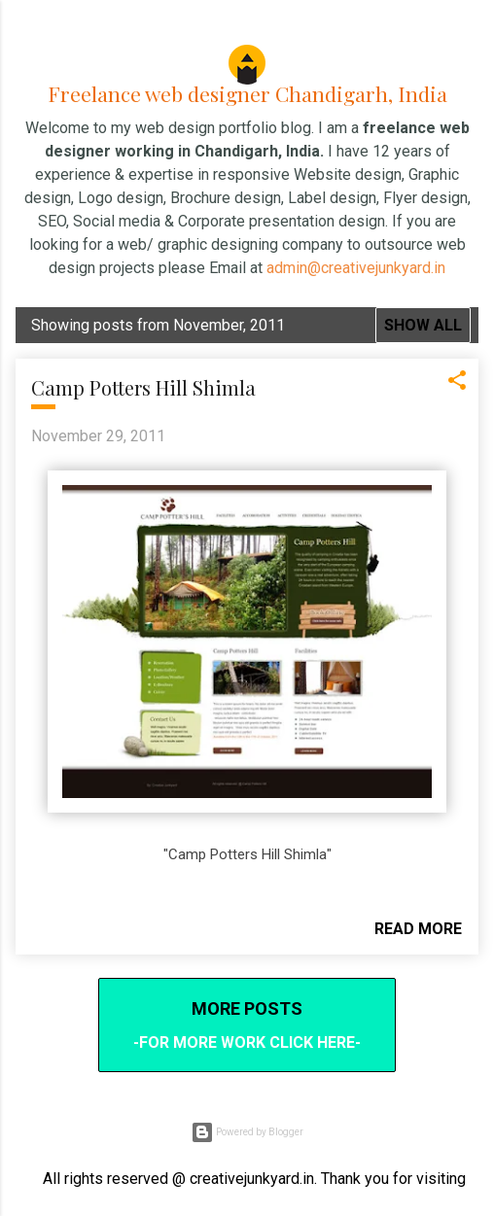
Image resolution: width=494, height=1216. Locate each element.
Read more (418, 929)
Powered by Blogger (247, 1132)
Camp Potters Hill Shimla (143, 387)
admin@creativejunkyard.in (355, 268)
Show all (423, 325)
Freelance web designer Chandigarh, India (247, 93)
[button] (457, 386)
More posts (247, 1008)
